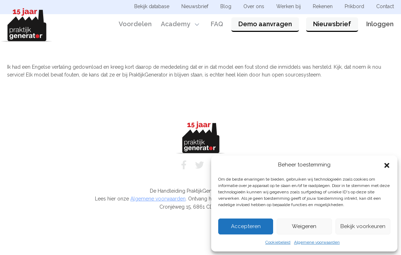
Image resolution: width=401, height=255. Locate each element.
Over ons (253, 6)
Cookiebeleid (277, 242)
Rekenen (323, 6)
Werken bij (288, 6)
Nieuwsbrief (332, 25)
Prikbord (354, 6)
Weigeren (304, 226)
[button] (386, 164)
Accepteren (246, 226)
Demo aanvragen (265, 25)
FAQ (217, 25)
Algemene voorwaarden (317, 242)
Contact (385, 6)
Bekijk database (151, 6)
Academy (175, 25)
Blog (225, 6)
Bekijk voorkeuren (362, 226)
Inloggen (380, 25)
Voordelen (135, 25)
